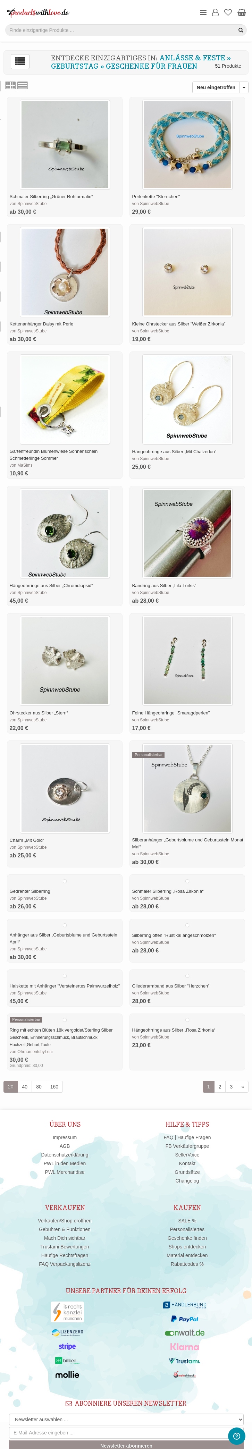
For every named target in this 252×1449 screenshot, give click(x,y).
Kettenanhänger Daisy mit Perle (42, 324)
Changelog (187, 1181)
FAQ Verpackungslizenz (65, 1264)
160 (54, 1087)
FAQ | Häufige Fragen (187, 1137)
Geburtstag (75, 66)
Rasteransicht (10, 85)
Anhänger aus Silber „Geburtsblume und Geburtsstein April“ (63, 938)
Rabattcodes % (187, 1264)
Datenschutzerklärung (64, 1155)
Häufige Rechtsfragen (64, 1255)
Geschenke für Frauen (152, 66)
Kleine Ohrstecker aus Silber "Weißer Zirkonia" (179, 324)
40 (25, 1087)
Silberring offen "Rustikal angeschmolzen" (174, 935)
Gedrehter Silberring (30, 891)
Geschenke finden (187, 1238)
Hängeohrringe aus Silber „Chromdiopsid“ (51, 585)
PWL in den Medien (65, 1163)
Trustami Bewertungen (64, 1246)
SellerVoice (187, 1155)
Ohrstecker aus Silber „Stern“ (39, 712)
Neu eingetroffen (216, 87)
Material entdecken (187, 1255)
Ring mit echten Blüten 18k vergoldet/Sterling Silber (61, 1030)
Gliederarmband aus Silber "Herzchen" (171, 986)
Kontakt (187, 1163)
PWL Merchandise (65, 1172)
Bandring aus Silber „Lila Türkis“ (164, 585)
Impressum (65, 1137)
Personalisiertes (187, 1229)
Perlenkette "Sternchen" (156, 196)
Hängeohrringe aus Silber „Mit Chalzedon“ (174, 451)
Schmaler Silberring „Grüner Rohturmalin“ (51, 196)
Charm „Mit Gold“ (27, 840)
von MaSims (21, 465)
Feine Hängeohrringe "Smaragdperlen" (171, 712)
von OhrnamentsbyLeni (31, 1051)
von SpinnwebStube (28, 203)
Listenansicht (22, 85)
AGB (65, 1146)
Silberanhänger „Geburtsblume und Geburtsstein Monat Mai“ (187, 843)
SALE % (187, 1220)
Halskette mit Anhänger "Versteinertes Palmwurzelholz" (65, 986)
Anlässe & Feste (192, 58)
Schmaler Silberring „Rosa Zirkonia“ (168, 891)
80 (39, 1087)
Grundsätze (187, 1172)
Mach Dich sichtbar (64, 1238)
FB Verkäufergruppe (187, 1146)
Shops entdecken (187, 1246)
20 (11, 1087)
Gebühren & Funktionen (65, 1229)
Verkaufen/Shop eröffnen (65, 1220)
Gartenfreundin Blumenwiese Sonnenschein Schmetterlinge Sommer (54, 455)
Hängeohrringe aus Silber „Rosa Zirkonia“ (174, 1030)
